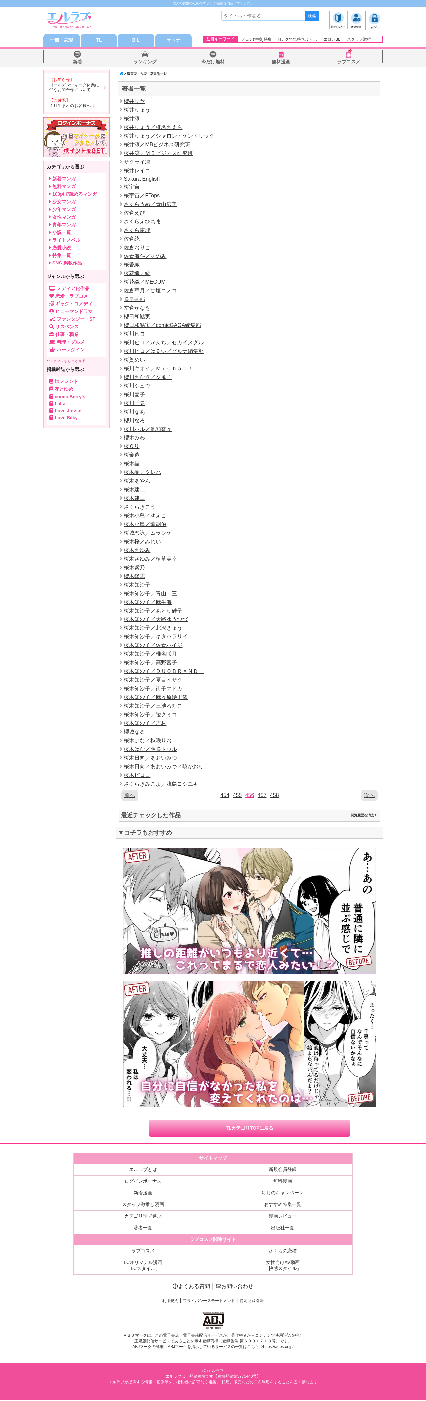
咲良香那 (134, 299)
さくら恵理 (137, 230)
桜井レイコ (137, 171)
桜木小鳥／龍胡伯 (145, 524)
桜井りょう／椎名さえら (153, 127)
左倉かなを (137, 308)
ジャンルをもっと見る (66, 361)
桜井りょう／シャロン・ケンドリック (169, 136)
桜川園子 (134, 395)
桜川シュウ (137, 386)
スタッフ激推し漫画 (143, 1205)
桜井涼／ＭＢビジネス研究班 (158, 153)
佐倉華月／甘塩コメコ (150, 291)
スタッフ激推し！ (363, 39)
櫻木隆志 (134, 576)
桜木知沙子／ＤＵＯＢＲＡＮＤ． (164, 671)
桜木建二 (134, 490)
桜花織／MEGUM (144, 282)
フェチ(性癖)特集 (256, 39)
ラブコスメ (348, 62)
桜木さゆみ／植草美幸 (150, 559)
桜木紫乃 (134, 568)
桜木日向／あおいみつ (150, 758)
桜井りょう (137, 110)
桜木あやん (137, 481)
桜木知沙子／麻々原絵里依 (156, 697)
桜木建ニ (134, 498)
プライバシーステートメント (209, 1301)
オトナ (173, 40)
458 (274, 795)
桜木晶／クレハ (142, 472)
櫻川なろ (134, 421)
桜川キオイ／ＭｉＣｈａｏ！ (158, 369)
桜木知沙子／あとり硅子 (153, 611)
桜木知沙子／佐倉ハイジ (153, 645)
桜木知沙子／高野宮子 (150, 663)
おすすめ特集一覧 (282, 1205)
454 (224, 795)
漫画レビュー (283, 1217)
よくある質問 (191, 1287)
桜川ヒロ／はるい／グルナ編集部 (164, 351)
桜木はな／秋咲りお (148, 741)
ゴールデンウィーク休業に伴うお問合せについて (74, 88)
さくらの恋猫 (283, 1251)
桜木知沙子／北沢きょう (153, 628)
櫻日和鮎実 (137, 317)
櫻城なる (134, 732)
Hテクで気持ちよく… (297, 39)
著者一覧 (143, 1228)
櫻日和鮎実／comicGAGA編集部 (162, 325)
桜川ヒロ (134, 334)
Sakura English (142, 179)
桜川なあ (134, 412)
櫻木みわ (134, 438)
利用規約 (170, 1301)
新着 (77, 62)
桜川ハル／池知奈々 (148, 429)
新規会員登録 (283, 1170)
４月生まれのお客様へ (70, 106)
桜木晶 (132, 464)
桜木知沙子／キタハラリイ (156, 637)
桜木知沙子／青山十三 (150, 594)
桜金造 (132, 455)
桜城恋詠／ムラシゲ (148, 533)
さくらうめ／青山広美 (150, 204)
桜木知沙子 (137, 585)
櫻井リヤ (134, 101)
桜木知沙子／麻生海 (148, 602)
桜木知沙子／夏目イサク (153, 680)
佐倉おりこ (137, 248)
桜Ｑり (131, 446)
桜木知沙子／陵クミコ (150, 715)
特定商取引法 (252, 1301)
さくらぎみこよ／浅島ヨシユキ (161, 784)
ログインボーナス (143, 1182)
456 (249, 795)
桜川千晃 (134, 403)
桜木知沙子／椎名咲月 (150, 654)
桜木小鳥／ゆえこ (145, 516)
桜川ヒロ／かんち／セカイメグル (164, 343)
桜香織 (132, 265)
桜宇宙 (132, 187)
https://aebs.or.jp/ (278, 1348)
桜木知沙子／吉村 (145, 723)
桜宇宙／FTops (142, 196)
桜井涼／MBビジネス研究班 (157, 145)
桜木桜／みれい (142, 542)
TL (99, 40)
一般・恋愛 (61, 40)
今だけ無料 (213, 62)
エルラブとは (143, 1170)
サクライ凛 (137, 162)
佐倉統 (132, 239)
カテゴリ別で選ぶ (143, 1217)
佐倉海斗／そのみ (145, 256)
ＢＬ (136, 40)
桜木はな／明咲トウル (150, 749)
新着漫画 (143, 1193)
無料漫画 (281, 62)
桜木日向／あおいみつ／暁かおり (164, 767)
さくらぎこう (140, 507)
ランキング (145, 62)
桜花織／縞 (137, 273)
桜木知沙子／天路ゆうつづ (156, 619)
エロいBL (331, 39)
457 (262, 795)
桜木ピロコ (137, 775)
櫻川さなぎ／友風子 (148, 377)
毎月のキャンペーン (283, 1193)
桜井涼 (132, 119)
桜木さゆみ (137, 550)
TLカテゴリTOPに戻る (250, 1129)
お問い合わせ (234, 1287)
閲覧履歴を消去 (364, 815)
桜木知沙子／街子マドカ (153, 689)
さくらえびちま (142, 222)
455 (237, 795)
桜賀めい (134, 360)
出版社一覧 (282, 1228)
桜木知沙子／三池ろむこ (153, 706)
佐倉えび (134, 213)
